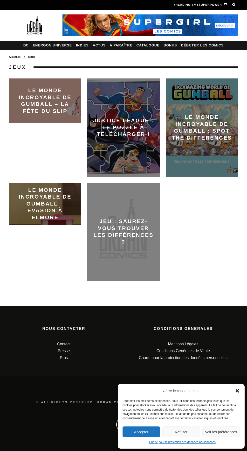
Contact (63, 344)
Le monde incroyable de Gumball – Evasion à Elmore (45, 203)
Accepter (141, 432)
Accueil (15, 56)
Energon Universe (52, 45)
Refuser (181, 432)
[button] (237, 390)
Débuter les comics (202, 45)
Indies (82, 45)
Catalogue (148, 45)
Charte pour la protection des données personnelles (182, 442)
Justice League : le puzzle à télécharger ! (123, 127)
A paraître (121, 45)
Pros (64, 358)
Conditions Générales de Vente (183, 351)
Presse (64, 351)
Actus (99, 45)
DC (26, 45)
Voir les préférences (221, 432)
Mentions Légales (183, 344)
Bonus (170, 45)
